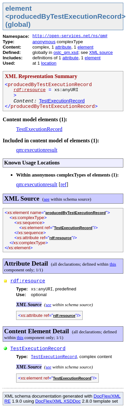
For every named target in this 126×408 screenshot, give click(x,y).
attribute (63, 47)
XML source (101, 52)
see (46, 199)
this (113, 264)
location (48, 63)
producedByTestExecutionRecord (75, 213)
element (85, 47)
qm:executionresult (36, 150)
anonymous (43, 41)
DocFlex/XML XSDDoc (58, 401)
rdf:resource (29, 89)
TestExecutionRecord (62, 101)
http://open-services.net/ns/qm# (69, 36)
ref (63, 184)
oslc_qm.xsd (65, 52)
